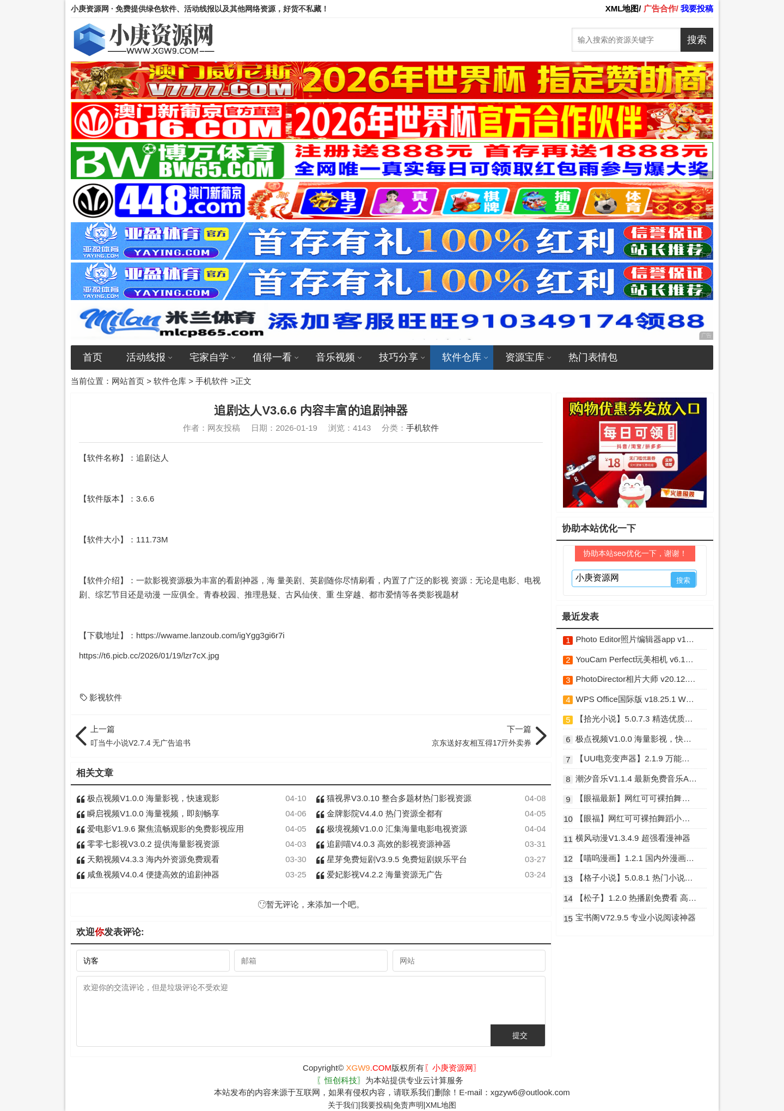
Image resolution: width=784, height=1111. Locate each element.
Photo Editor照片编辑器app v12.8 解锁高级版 (636, 639)
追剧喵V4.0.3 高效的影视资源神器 (383, 843)
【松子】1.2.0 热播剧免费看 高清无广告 (636, 897)
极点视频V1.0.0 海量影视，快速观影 (147, 798)
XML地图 (440, 1105)
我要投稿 (375, 1105)
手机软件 (211, 381)
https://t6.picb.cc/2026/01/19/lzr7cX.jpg (149, 655)
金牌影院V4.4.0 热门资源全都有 (379, 813)
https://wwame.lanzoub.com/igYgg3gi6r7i (210, 635)
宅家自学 (209, 357)
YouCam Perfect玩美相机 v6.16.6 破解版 (636, 659)
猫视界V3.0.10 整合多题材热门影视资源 (393, 798)
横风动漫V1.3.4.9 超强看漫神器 (632, 838)
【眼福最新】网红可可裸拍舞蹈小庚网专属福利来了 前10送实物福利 (636, 798)
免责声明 (408, 1105)
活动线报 (146, 357)
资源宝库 (524, 357)
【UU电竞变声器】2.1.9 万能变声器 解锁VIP (636, 758)
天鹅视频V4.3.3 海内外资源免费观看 (147, 859)
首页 (92, 357)
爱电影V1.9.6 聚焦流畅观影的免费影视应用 (160, 828)
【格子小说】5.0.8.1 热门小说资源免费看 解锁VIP (636, 877)
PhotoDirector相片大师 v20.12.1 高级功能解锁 (636, 678)
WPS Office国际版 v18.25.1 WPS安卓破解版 (636, 699)
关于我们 (343, 1105)
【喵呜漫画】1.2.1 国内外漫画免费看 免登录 (636, 858)
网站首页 (128, 381)
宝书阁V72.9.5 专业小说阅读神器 (635, 917)
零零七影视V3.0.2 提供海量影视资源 (147, 843)
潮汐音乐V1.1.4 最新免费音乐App (636, 778)
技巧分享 (398, 357)
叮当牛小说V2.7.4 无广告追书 (197, 735)
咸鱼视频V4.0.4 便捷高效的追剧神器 (147, 874)
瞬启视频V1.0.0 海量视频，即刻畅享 (147, 813)
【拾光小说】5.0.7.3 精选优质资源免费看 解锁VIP (636, 718)
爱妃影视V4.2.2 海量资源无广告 (379, 874)
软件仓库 (461, 357)
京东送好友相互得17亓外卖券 (423, 735)
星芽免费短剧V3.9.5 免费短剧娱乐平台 (391, 859)
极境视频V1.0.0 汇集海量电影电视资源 (391, 828)
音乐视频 (335, 357)
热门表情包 (592, 357)
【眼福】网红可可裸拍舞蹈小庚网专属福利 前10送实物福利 (636, 818)
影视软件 (100, 697)
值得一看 (272, 357)
